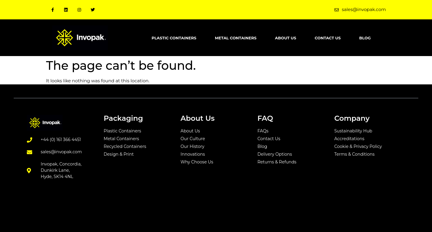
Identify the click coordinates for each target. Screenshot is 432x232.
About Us (285, 37)
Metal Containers (236, 37)
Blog (365, 37)
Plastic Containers (174, 37)
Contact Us (327, 37)
